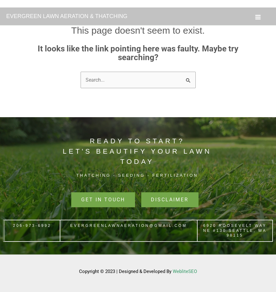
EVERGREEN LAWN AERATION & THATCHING (66, 16)
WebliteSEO (185, 272)
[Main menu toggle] (258, 17)
